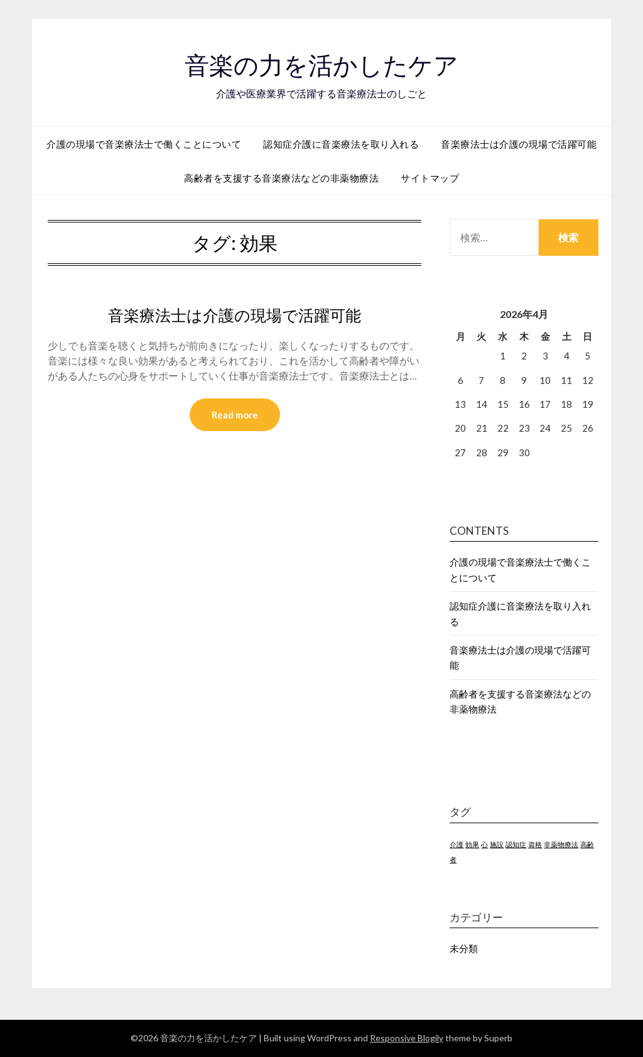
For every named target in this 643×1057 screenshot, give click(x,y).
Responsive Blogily (406, 1037)
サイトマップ (430, 177)
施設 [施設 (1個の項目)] (497, 844)
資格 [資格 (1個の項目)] (535, 844)
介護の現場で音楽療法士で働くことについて (143, 144)
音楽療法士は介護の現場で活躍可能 (519, 144)
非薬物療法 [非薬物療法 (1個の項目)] (561, 844)
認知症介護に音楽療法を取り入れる (341, 144)
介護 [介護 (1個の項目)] (456, 844)
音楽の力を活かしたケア (322, 63)
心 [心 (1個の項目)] (484, 844)
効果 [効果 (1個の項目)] (472, 844)
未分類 (464, 948)
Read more (235, 415)
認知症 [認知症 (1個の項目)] (515, 844)
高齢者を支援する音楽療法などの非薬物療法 (281, 177)
